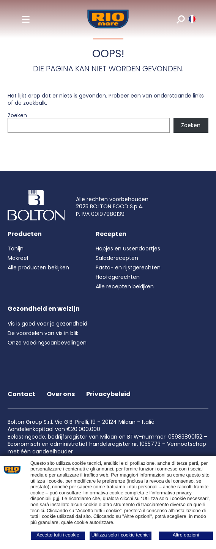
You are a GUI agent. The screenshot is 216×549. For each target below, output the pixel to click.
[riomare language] (191, 19)
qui (56, 498)
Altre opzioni (186, 535)
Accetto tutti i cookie (57, 535)
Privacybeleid (108, 394)
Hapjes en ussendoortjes (128, 248)
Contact (21, 394)
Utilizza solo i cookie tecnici (120, 535)
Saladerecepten (117, 258)
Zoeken (17, 115)
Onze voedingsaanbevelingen (47, 342)
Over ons (61, 394)
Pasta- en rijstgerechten (128, 267)
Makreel (18, 258)
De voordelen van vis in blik (43, 333)
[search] (180, 19)
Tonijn (16, 248)
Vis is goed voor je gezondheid (47, 323)
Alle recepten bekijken (125, 286)
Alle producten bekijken (38, 267)
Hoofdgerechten (118, 277)
